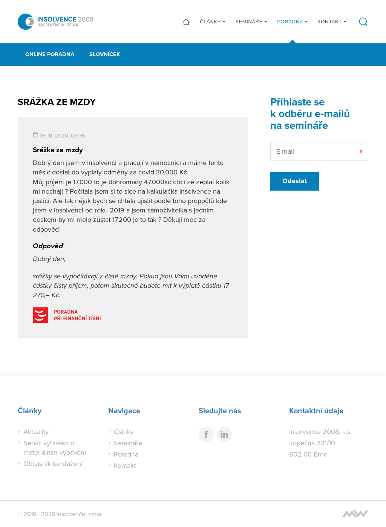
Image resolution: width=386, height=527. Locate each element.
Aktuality (36, 431)
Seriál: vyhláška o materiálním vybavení (54, 447)
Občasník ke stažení (53, 463)
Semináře (249, 21)
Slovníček (104, 54)
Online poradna (49, 54)
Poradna (290, 21)
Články (210, 21)
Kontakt (329, 21)
